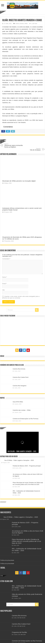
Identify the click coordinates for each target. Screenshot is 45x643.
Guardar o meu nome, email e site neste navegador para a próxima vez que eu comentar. (20, 297)
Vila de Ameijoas (30, 149)
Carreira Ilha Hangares (19, 385)
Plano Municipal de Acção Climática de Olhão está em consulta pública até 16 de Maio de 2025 (26, 541)
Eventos (22, 23)
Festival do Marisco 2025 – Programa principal (27, 466)
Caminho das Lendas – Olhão (22, 410)
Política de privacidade (7, 560)
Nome (4, 277)
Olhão (26, 23)
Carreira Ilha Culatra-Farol (20, 377)
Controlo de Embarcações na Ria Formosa (25, 418)
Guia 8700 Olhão (18, 402)
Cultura (17, 23)
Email (4, 283)
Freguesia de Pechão (19, 632)
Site (3, 290)
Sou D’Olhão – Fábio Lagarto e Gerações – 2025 (21, 452)
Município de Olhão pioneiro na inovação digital (18, 181)
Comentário (6, 259)
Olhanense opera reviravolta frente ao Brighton (15, 145)
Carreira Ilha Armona (19, 369)
